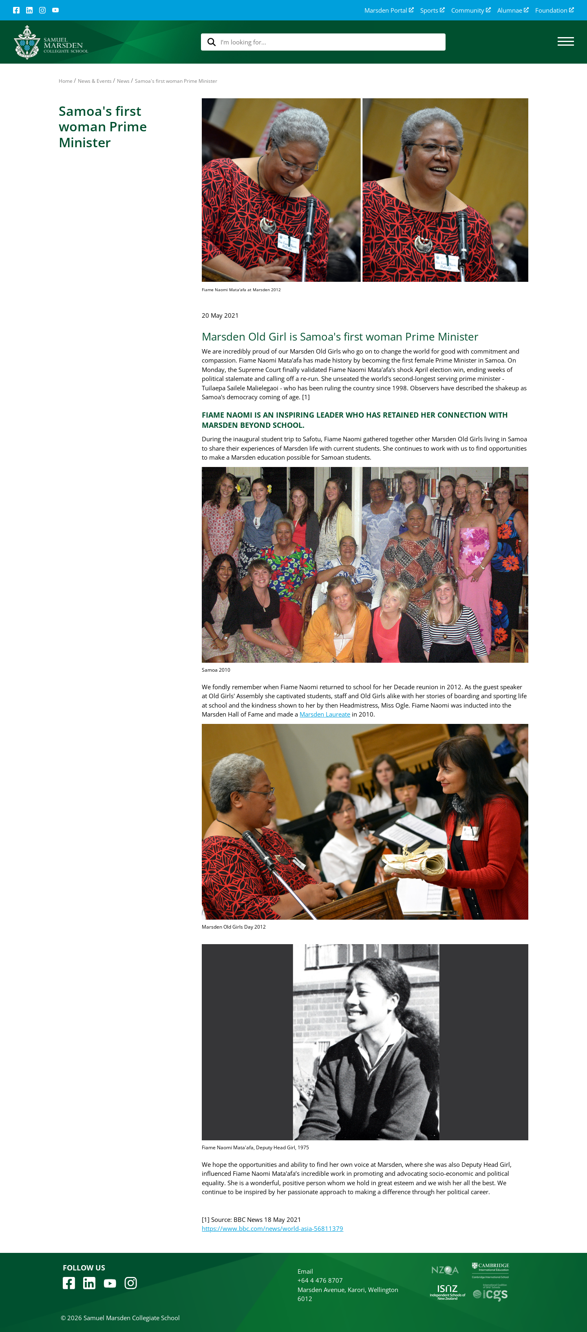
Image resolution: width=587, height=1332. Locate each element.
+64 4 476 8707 (320, 1280)
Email (305, 1271)
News (123, 80)
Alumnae (513, 10)
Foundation (554, 10)
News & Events (95, 80)
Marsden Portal (389, 10)
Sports (432, 10)
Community (471, 10)
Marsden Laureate (325, 714)
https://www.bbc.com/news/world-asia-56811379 (272, 1228)
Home (66, 80)
